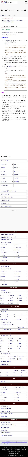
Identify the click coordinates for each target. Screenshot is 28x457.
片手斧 (11, 346)
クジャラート (17, 164)
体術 (1, 338)
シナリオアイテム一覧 (6, 322)
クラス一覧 (3, 387)
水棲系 (2, 303)
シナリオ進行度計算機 (6, 206)
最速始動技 (12, 359)
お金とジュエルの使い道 (6, 435)
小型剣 (11, 338)
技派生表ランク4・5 (5, 364)
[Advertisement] (14, 6)
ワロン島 (16, 174)
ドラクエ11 (12, 455)
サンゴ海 (3, 178)
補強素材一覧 (4, 319)
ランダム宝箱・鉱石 (19, 327)
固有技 (2, 351)
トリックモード (22, 356)
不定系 (2, 300)
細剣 (20, 341)
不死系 (20, 300)
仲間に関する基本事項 (6, 408)
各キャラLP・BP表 (5, 411)
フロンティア (4, 164)
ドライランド (4, 174)
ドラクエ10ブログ (20, 455)
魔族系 (11, 300)
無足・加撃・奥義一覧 (6, 361)
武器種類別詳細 (4, 309)
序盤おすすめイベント (6, 427)
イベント (6, 15)
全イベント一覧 (4, 160)
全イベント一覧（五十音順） (7, 234)
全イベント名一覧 (5, 194)
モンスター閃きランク (6, 292)
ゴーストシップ (10, 66)
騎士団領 (3, 167)
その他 (11, 303)
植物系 (20, 298)
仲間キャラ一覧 (4, 406)
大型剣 (2, 341)
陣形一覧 (3, 381)
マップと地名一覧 (5, 200)
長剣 (20, 338)
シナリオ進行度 (5, 32)
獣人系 (2, 298)
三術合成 (23, 370)
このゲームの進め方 (5, 432)
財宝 (2, 327)
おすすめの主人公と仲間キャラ (8, 425)
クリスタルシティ (8, 40)
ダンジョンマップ (5, 203)
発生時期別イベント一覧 (6, 197)
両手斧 (20, 346)
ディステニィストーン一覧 (7, 324)
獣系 (20, 295)
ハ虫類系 (12, 295)
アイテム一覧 (17, 319)
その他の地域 (4, 181)
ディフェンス (13, 356)
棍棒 (11, 348)
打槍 (1, 346)
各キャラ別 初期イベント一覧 (8, 191)
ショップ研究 (17, 329)
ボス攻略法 (3, 290)
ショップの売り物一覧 (6, 329)
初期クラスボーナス (19, 387)
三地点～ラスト (4, 185)
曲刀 (11, 343)
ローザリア (16, 171)
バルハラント (17, 167)
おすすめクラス (4, 430)
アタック (2, 356)
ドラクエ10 (6, 455)
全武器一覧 (3, 311)
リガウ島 (16, 178)
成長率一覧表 (4, 416)
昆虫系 (11, 298)
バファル (3, 171)
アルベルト (10, 34)
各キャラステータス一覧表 (7, 413)
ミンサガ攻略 (2, 15)
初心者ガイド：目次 (5, 422)
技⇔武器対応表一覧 (5, 353)
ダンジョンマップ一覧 (6, 268)
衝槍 (20, 343)
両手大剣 (12, 341)
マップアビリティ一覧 (6, 335)
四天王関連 (16, 181)
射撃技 (20, 359)
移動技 (2, 359)
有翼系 (2, 295)
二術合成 (16, 370)
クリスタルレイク (8, 56)
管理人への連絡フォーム (14, 451)
